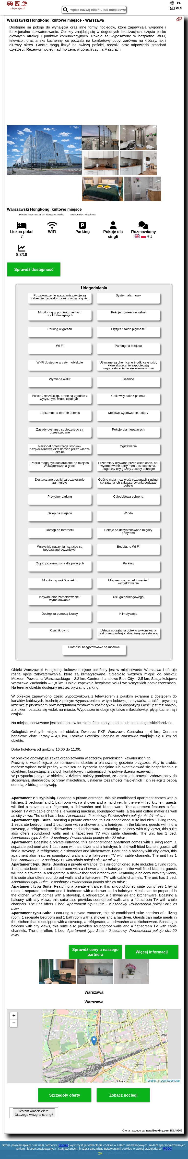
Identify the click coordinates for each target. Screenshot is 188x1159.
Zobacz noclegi (123, 1095)
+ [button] (13, 1016)
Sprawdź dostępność (33, 269)
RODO (167, 1148)
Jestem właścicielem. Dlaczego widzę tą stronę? (34, 1113)
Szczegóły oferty (64, 1095)
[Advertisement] (94, 88)
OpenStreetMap (170, 1080)
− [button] (13, 1023)
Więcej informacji (152, 952)
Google (63, 1145)
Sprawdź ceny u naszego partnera (95, 952)
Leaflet (152, 1080)
